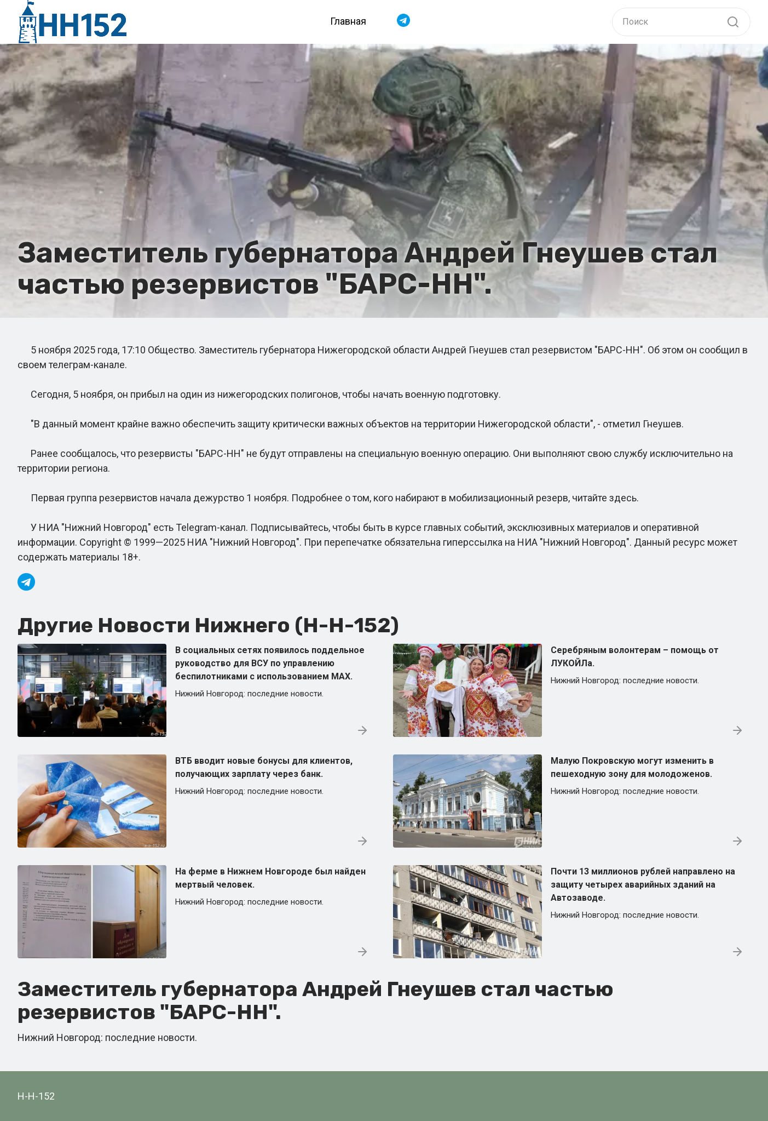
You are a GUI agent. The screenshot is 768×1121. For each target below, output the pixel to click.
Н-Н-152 (36, 1096)
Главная (348, 21)
